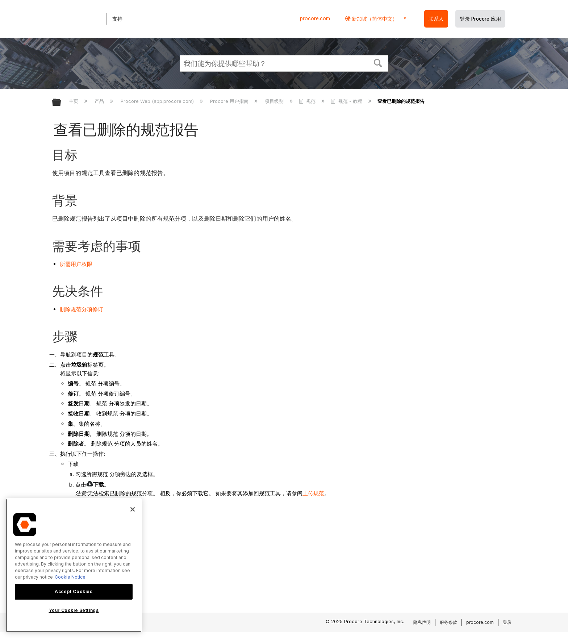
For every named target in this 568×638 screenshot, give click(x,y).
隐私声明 (422, 622)
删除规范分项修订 (81, 309)
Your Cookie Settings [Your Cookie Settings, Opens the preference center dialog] (74, 610)
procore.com (315, 18)
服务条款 (448, 622)
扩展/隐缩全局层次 (61, 102)
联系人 (436, 19)
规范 (308, 101)
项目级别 (275, 101)
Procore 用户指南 (230, 101)
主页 (74, 101)
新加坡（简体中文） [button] (373, 19)
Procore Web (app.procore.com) (158, 101)
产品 (100, 101)
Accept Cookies (73, 591)
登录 (507, 622)
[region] (74, 565)
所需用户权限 (76, 263)
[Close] (133, 509)
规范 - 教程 (347, 101)
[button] (378, 62)
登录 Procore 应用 (480, 19)
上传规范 (313, 493)
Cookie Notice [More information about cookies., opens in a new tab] (70, 577)
